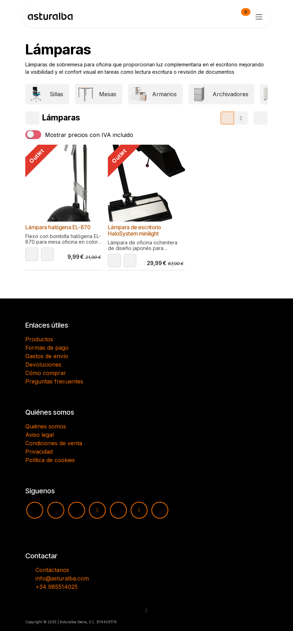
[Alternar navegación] (259, 16)
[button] (31, 254)
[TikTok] (97, 510)
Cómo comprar (45, 372)
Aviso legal (39, 434)
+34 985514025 (56, 586)
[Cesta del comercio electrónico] (225, 16)
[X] (139, 510)
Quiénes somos (45, 426)
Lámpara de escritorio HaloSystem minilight (134, 230)
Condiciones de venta (53, 443)
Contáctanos (52, 569)
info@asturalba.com (62, 578)
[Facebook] (76, 510)
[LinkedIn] (159, 510)
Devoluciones (43, 364)
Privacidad (39, 451)
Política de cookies (50, 460)
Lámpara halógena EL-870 (58, 227)
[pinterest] (118, 510)
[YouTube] (34, 510)
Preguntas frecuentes (54, 381)
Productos (39, 339)
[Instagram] (55, 510)
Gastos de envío (46, 356)
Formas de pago (47, 347)
